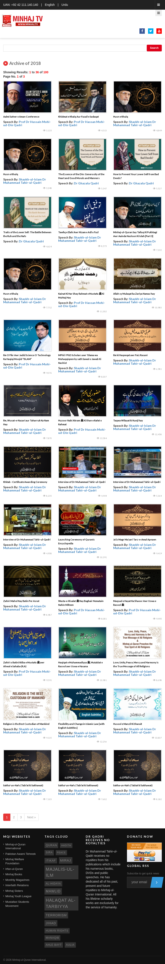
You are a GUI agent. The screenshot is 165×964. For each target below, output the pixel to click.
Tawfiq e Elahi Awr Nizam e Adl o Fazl (78, 232)
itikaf (51, 860)
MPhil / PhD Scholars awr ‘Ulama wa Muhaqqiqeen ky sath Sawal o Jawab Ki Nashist (79, 359)
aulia (70, 944)
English (50, 4)
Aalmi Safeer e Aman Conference (21, 116)
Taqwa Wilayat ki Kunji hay (128, 420)
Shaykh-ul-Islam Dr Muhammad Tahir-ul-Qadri (134, 123)
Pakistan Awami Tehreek (20, 853)
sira (49, 852)
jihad (51, 923)
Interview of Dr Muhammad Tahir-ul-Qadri (81, 481)
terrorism (56, 915)
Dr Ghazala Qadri (86, 183)
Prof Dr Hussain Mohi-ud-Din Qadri (27, 123)
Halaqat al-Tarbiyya (60, 903)
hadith (66, 845)
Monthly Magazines (17, 879)
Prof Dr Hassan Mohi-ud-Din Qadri (81, 123)
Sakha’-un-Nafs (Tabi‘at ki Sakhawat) (23, 785)
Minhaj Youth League (18, 896)
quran (51, 845)
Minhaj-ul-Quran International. (29, 959)
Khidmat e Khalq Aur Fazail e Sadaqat (78, 116)
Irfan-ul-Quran (14, 869)
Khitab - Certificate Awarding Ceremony (25, 481)
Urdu (64, 4)
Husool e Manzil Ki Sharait (127, 723)
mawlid (53, 891)
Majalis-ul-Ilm (60, 872)
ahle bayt (54, 944)
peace (61, 852)
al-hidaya (53, 883)
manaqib (52, 937)
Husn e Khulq (120, 116)
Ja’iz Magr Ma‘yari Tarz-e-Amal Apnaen (134, 539)
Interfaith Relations (17, 885)
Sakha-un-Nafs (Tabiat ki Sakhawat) (133, 785)
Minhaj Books (13, 874)
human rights (57, 930)
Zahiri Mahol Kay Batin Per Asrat (21, 601)
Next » (31, 817)
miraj (65, 860)
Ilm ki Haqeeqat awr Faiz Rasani (130, 355)
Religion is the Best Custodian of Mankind (26, 723)
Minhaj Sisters (14, 890)
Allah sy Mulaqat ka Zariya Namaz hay (134, 293)
